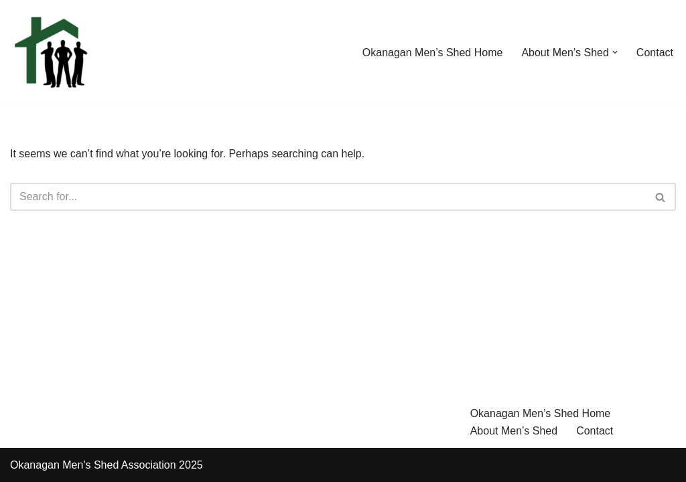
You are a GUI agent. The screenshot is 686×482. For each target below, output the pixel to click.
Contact (654, 52)
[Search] (328, 197)
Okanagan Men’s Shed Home (432, 52)
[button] (615, 52)
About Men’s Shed (513, 430)
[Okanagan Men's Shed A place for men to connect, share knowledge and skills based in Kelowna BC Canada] (50, 52)
